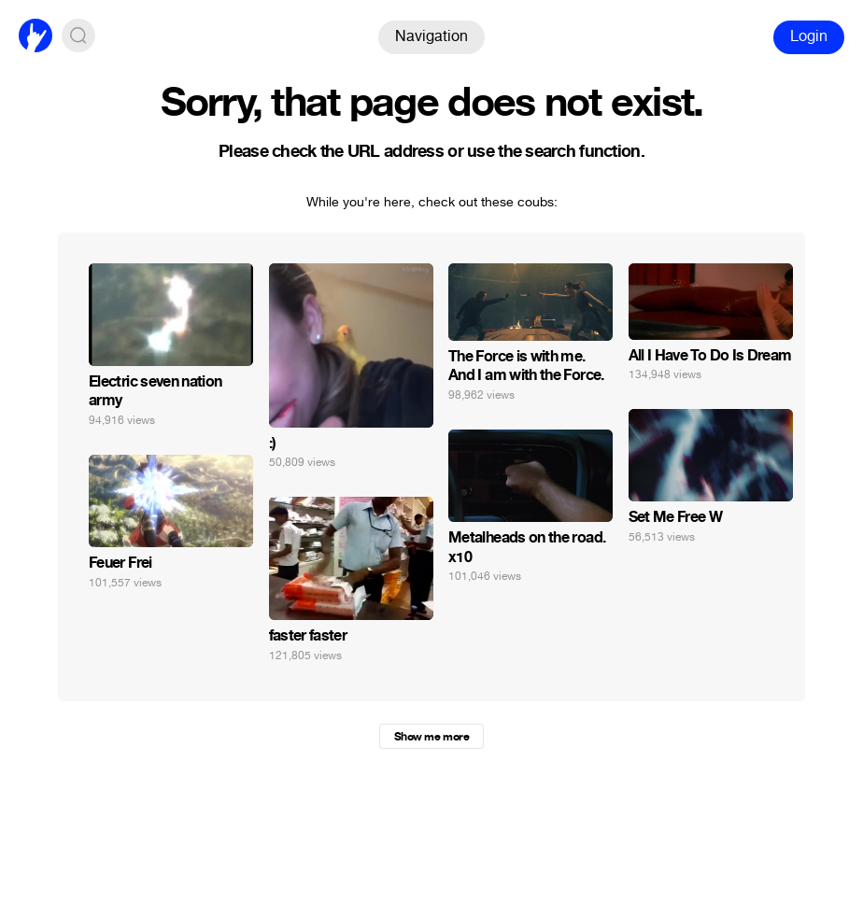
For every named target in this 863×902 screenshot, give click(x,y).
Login (809, 36)
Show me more (431, 736)
